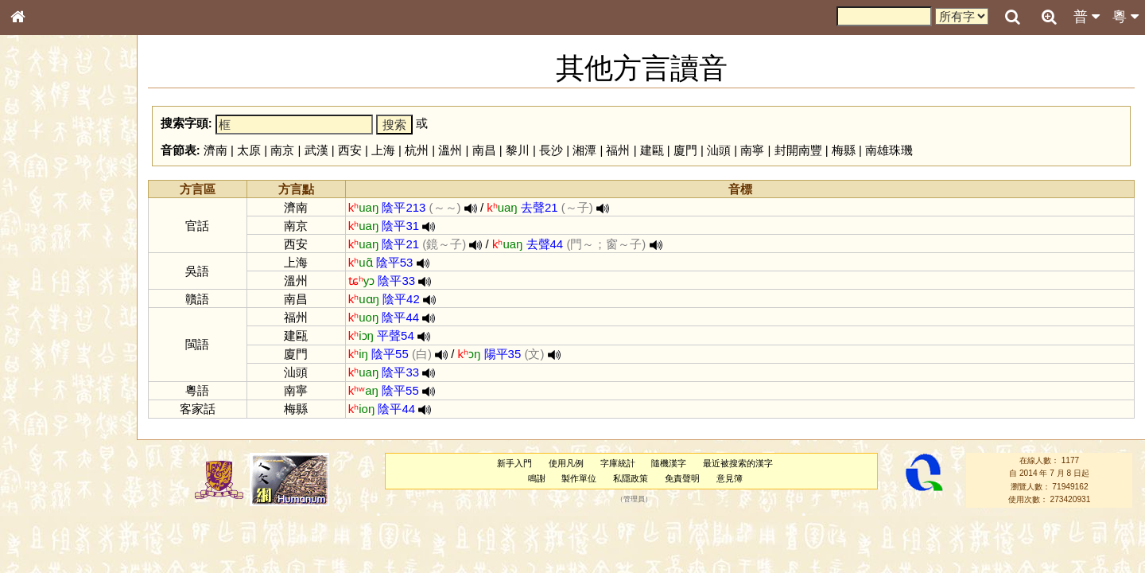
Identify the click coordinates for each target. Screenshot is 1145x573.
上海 (383, 150)
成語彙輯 (39, 518)
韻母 (54, 418)
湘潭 (584, 150)
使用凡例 (566, 463)
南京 (282, 150)
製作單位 (578, 478)
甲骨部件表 (44, 241)
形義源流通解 (48, 270)
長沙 (551, 150)
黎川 (518, 150)
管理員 (634, 500)
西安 (350, 150)
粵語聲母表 (44, 326)
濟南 (215, 150)
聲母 (31, 418)
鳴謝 (536, 478)
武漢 (316, 150)
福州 (618, 150)
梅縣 (844, 150)
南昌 (484, 150)
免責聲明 (682, 478)
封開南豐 (798, 150)
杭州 (417, 150)
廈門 (685, 150)
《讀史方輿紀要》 (58, 503)
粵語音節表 (44, 312)
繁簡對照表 (44, 532)
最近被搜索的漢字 (738, 463)
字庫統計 (617, 463)
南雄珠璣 (889, 150)
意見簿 (729, 478)
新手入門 (514, 463)
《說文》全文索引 (58, 489)
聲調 (75, 418)
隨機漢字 (668, 463)
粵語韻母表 (44, 341)
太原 (249, 150)
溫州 (450, 150)
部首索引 (39, 212)
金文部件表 (44, 256)
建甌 (652, 150)
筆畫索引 (39, 226)
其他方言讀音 (48, 447)
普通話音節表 (48, 433)
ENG (70, 175)
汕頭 (719, 150)
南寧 (752, 150)
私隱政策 (630, 478)
